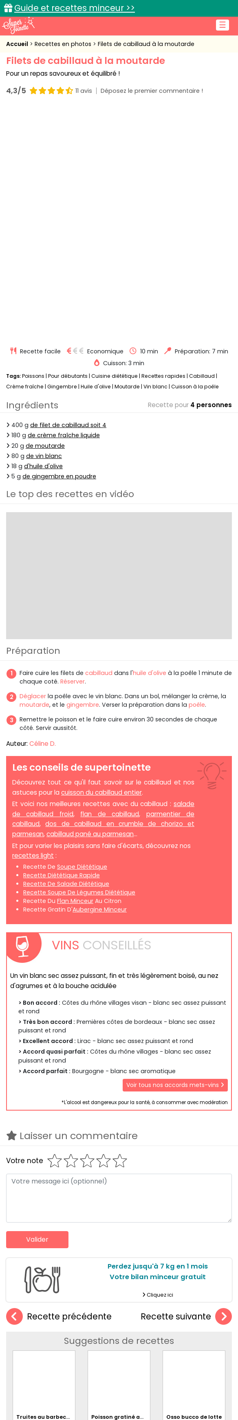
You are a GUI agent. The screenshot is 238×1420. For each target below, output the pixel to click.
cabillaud (98, 443)
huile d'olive (149, 443)
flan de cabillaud (109, 584)
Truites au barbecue (44, 1178)
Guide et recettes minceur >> (74, 8)
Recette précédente (59, 1087)
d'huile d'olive (43, 236)
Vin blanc (155, 156)
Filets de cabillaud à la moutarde (146, 44)
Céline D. (42, 514)
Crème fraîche (25, 156)
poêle (197, 475)
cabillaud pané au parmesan (90, 604)
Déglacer (33, 466)
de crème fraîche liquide (64, 206)
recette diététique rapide (61, 646)
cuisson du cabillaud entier (101, 563)
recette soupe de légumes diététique (79, 663)
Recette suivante (186, 1087)
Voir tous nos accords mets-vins (175, 855)
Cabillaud (202, 146)
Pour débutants (68, 146)
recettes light (33, 626)
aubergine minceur (100, 680)
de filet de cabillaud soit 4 (68, 195)
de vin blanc (44, 226)
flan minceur (75, 671)
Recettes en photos (64, 44)
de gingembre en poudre (59, 247)
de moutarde (45, 216)
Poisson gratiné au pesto (126, 1178)
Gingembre (62, 156)
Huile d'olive (96, 156)
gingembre (82, 475)
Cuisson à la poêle (195, 156)
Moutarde (127, 156)
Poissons (33, 146)
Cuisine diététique (114, 146)
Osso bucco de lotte (194, 1178)
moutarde (34, 475)
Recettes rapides (163, 146)
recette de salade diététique (66, 654)
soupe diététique (82, 637)
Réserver (72, 452)
